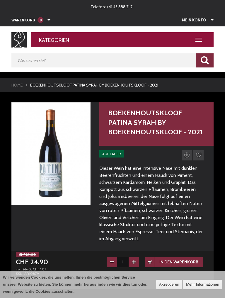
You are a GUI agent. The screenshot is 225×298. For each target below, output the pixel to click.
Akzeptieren (169, 284)
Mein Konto (194, 19)
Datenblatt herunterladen (187, 155)
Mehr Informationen (202, 284)
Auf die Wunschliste (198, 155)
